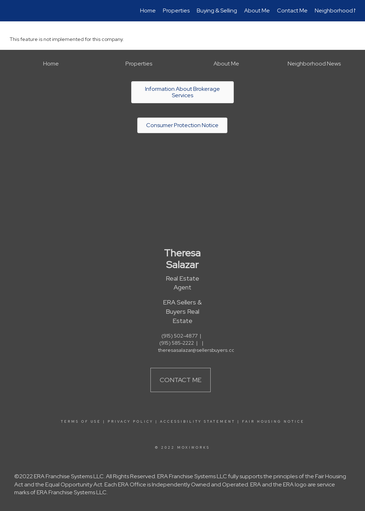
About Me (257, 10)
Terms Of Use (81, 421)
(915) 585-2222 (176, 343)
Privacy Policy (130, 421)
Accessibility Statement (197, 421)
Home (148, 10)
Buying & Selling (217, 10)
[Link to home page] (13, 10)
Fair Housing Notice (273, 421)
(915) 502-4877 (179, 336)
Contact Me (292, 10)
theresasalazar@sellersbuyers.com (198, 350)
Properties (176, 10)
